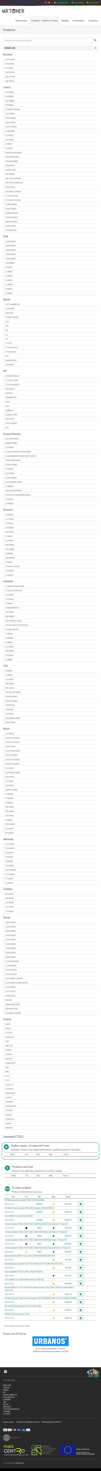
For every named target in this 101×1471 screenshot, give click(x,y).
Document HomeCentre (17, 983)
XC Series (10, 647)
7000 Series (11, 259)
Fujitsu (9, 1033)
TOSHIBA (6, 1412)
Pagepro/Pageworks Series (18, 495)
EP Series (9, 469)
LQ (7, 335)
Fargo (9, 1028)
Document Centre (14, 978)
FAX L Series (11, 122)
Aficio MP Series (13, 751)
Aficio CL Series (13, 742)
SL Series (9, 883)
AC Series (10, 734)
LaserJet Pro (11, 415)
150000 (39, 1220)
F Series (9, 536)
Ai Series (9, 515)
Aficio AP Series (13, 738)
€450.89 (68, 1283)
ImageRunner (12, 161)
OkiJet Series (11, 701)
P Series (9, 284)
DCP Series (10, 59)
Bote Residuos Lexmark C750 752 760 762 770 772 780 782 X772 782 (33, 1263)
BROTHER (7, 1385)
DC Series (10, 528)
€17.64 (68, 1267)
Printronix (11, 1106)
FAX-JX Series (11, 127)
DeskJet (9, 393)
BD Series (10, 898)
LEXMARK (7, 1400)
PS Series (9, 499)
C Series (9, 272)
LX (7, 339)
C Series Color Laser (15, 586)
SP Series (9, 503)
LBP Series (10, 174)
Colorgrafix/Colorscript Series (21, 456)
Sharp (8, 1123)
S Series (9, 289)
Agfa (8, 1024)
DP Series (10, 532)
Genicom (10, 1037)
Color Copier (12, 380)
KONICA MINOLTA (10, 1395)
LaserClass (11, 170)
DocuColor (11, 974)
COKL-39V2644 (9, 1294)
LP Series (9, 486)
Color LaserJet (13, 384)
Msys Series (11, 870)
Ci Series (9, 523)
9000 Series (11, 957)
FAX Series (10, 64)
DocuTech (10, 991)
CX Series (10, 599)
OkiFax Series (11, 697)
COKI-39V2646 (9, 1283)
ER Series (9, 853)
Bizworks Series (13, 772)
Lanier (8, 1050)
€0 (92, 3)
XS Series (9, 655)
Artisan (9, 313)
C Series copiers (13, 109)
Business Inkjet (12, 376)
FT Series (10, 781)
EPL (7, 326)
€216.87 (68, 1236)
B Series (9, 267)
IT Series (9, 794)
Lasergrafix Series (14, 482)
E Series (9, 276)
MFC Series (10, 77)
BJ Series (9, 96)
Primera (9, 1102)
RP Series (10, 829)
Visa (10, 1430)
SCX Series (10, 874)
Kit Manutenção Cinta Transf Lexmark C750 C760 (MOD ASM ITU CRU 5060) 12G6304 (41, 1298)
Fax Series (10, 473)
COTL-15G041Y (9, 1251)
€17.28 (68, 1259)
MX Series (10, 616)
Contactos (93, 20)
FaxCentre (10, 996)
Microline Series (13, 692)
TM (7, 356)
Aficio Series (11, 755)
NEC (7, 1067)
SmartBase (11, 226)
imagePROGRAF (12, 157)
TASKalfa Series (13, 566)
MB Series (10, 684)
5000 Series (11, 254)
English (46, 2)
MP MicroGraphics (14, 183)
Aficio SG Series (13, 759)
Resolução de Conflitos (51, 1422)
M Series (9, 553)
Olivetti (10, 1085)
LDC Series (10, 549)
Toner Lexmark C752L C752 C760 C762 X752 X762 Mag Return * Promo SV (36, 1240)
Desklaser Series (13, 460)
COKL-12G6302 (9, 1275)
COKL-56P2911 (9, 1212)
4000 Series (11, 935)
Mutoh (9, 1059)
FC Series (10, 135)
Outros (6, 1414)
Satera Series (12, 217)
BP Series (10, 105)
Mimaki (9, 1054)
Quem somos (21, 20)
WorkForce (11, 360)
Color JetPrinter (14, 591)
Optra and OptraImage (17, 625)
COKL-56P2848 (9, 1310)
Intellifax (10, 72)
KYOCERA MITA (9, 1397)
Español (49, 2)
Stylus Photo (12, 347)
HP (4, 1392)
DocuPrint (11, 987)
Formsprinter (12, 608)
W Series (9, 638)
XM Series (10, 651)
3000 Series (11, 250)
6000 (39, 1228)
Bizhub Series (11, 443)
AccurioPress (12, 439)
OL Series (10, 714)
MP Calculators (13, 178)
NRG (7, 1072)
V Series (9, 293)
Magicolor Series (14, 490)
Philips (9, 1098)
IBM (7, 1041)
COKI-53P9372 (9, 1259)
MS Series (10, 612)
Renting (65, 20)
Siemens (9, 1128)
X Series (9, 642)
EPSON (5, 1390)
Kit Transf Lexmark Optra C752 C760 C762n (23, 1306)
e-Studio (10, 907)
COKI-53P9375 (9, 1220)
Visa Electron (24, 1430)
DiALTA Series (11, 465)
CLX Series (10, 848)
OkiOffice (10, 705)
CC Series (10, 519)
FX (7, 330)
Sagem (9, 1115)
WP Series (10, 81)
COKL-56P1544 (9, 1318)
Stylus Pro (11, 352)
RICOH (5, 1404)
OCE (7, 1076)
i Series (9, 144)
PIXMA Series (11, 204)
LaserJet (10, 410)
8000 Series (11, 953)
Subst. (12, 1154)
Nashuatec (11, 1063)
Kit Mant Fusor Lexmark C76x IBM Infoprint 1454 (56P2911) (29, 1208)
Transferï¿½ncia (28, 1430)
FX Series (9, 857)
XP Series (10, 365)
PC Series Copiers (13, 200)
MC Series (10, 688)
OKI (4, 1402)
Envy (8, 402)
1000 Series (11, 241)
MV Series (10, 811)
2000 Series (11, 246)
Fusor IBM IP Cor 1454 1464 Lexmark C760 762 (24, 1279)
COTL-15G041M (9, 1244)
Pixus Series (11, 209)
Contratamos (78, 20)
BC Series (10, 894)
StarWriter (11, 230)
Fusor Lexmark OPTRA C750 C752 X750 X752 (24, 1271)
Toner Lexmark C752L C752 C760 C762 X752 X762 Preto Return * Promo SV (36, 1224)
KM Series (10, 545)
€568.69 (68, 1302)
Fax (7, 406)
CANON (6, 1388)
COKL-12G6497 (9, 1204)
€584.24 (68, 1310)
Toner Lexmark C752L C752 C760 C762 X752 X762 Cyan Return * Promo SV (36, 1232)
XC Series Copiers (13, 1013)
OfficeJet (10, 419)
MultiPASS (10, 187)
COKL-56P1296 (9, 1302)
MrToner (20, 1463)
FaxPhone (10, 131)
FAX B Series (11, 118)
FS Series (9, 540)
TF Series (10, 911)
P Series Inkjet (12, 629)
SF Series (9, 878)
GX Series (10, 785)
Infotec (9, 1046)
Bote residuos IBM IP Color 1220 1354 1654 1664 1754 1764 (30, 1255)
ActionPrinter (12, 304)
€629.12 (68, 1318)
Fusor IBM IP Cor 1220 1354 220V (19, 1216)
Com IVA (77, 3)
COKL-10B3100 (9, 1267)
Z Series (9, 660)
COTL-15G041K (9, 1228)
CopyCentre (11, 970)
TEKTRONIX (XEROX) (11, 1409)
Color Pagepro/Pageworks (18, 452)
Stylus (9, 343)
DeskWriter (11, 397)
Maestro (19, 1430)
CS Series (10, 595)
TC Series (10, 571)
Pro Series (10, 824)
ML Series (10, 865)
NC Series (10, 816)
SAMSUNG (7, 1407)
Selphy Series (11, 222)
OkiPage (9, 710)
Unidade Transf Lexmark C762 (17, 1314)
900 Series (10, 263)
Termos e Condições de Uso (28, 1422)
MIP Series (10, 558)
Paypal (5, 1430)
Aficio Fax (10, 747)
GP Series (10, 140)
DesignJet (10, 389)
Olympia (9, 1089)
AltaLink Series (12, 961)
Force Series (11, 478)
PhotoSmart (12, 423)
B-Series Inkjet (12, 317)
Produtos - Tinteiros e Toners (44, 20)
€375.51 (68, 1204)
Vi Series (9, 575)
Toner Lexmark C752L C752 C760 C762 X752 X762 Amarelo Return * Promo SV (37, 1248)
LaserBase (10, 165)
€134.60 (68, 1228)
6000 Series (11, 944)
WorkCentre (11, 1009)
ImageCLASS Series (14, 153)
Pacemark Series (13, 718)
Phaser (9, 1000)
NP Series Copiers (13, 191)
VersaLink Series (13, 1004)
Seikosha (10, 1119)
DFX (7, 322)
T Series (9, 634)
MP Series (10, 807)
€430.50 (68, 1220)
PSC (7, 428)
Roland (9, 1110)
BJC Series (10, 101)
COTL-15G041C (9, 1236)
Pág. (38, 1154)
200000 (39, 1204)
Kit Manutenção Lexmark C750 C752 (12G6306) (24, 1200)
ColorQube (11, 966)
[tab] (50, 48)
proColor (10, 722)
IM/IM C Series (12, 790)
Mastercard (14, 1430)
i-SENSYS (9, 148)
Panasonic (11, 1093)
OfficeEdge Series (14, 621)
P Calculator (12, 196)
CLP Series (10, 844)
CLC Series (10, 114)
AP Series (10, 92)
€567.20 (68, 1294)
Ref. (13, 1196)
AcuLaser (10, 309)
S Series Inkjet (12, 213)
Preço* (66, 1154)
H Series (9, 280)
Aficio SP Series (13, 764)
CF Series (10, 447)
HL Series (9, 68)
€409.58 (68, 1212)
